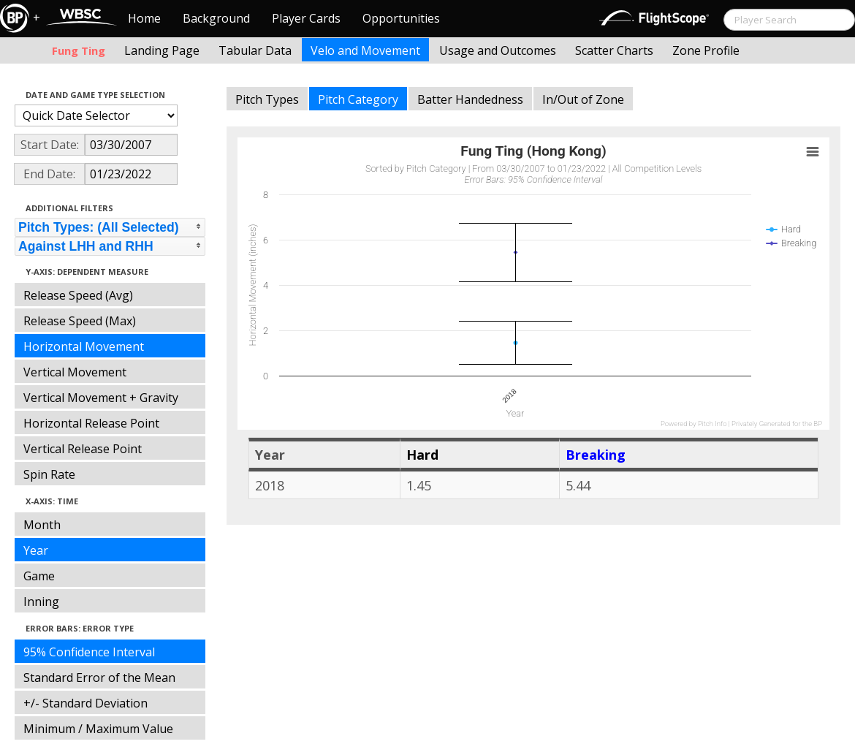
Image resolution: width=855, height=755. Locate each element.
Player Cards (306, 18)
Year (35, 550)
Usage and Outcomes (497, 50)
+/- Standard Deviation (85, 703)
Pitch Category (358, 99)
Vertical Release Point (82, 449)
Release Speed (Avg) (78, 295)
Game (39, 576)
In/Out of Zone (583, 99)
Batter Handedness (470, 99)
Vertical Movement (74, 372)
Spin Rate (49, 474)
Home (144, 18)
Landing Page (162, 50)
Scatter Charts (614, 50)
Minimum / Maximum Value (98, 729)
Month (42, 525)
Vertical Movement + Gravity (100, 398)
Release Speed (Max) (79, 321)
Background (216, 18)
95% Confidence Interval (89, 652)
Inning (41, 601)
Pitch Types (267, 99)
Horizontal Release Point (91, 423)
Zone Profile (706, 50)
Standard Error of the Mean (99, 677)
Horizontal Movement (83, 346)
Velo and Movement (365, 50)
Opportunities (401, 18)
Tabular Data (255, 50)
